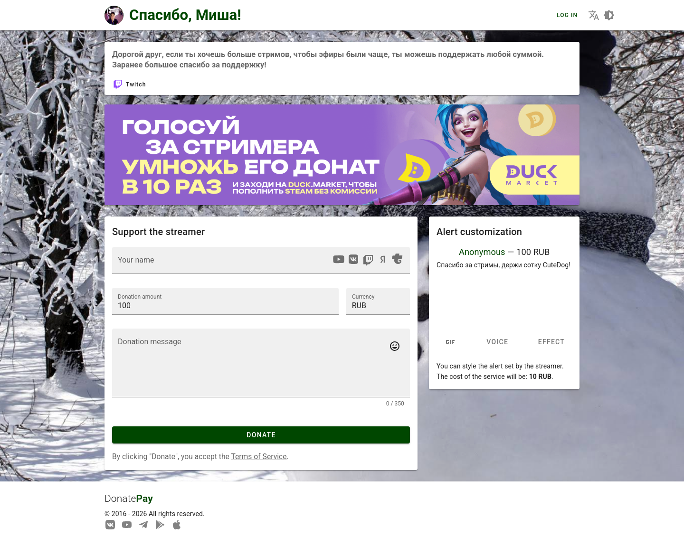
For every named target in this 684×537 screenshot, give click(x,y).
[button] (378, 301)
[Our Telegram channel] (143, 524)
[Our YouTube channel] (127, 524)
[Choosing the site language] (593, 15)
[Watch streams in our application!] (176, 524)
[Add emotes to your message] (394, 346)
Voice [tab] (497, 342)
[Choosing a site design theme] (609, 15)
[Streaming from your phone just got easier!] (160, 524)
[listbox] (367, 260)
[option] (338, 259)
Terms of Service (258, 456)
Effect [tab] (551, 342)
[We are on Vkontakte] (110, 524)
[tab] (450, 342)
